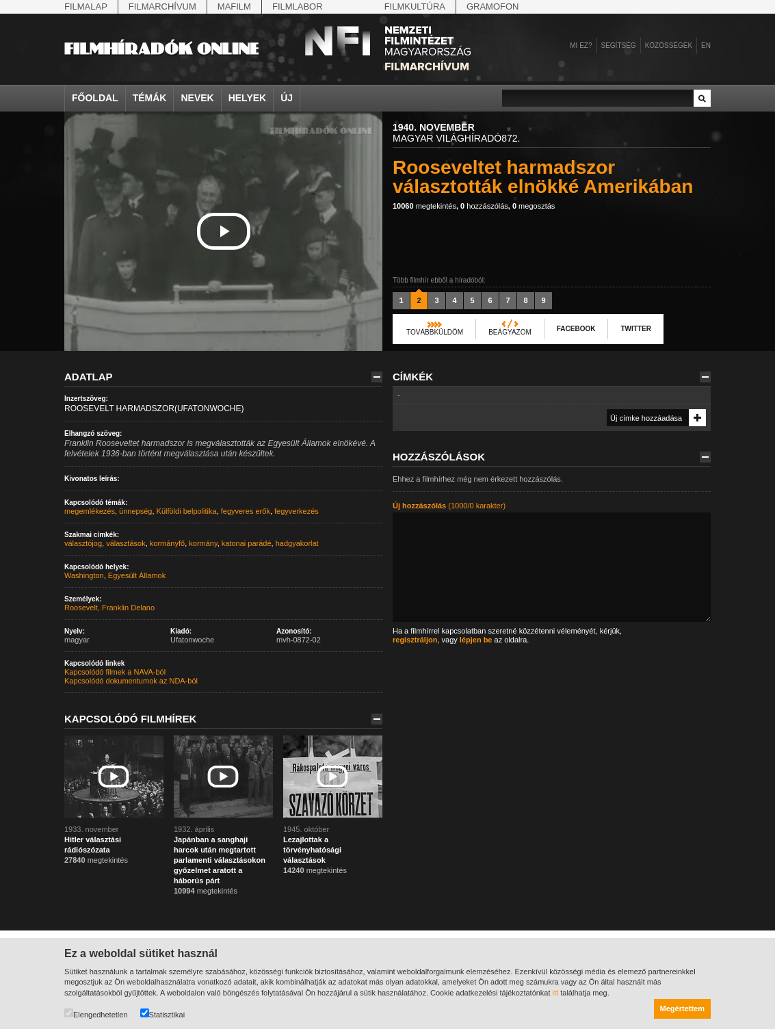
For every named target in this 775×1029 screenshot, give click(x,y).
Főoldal (95, 97)
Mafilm (234, 6)
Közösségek (668, 45)
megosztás (533, 206)
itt (556, 993)
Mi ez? (581, 45)
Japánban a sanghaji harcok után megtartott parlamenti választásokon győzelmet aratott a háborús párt (219, 860)
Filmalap (85, 6)
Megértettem (682, 1008)
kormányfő (167, 543)
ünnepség (135, 511)
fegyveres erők (245, 511)
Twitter (635, 329)
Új (286, 97)
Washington (84, 575)
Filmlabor (297, 6)
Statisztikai (162, 1013)
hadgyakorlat (297, 543)
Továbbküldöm (434, 332)
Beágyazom (509, 332)
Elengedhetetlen (96, 1013)
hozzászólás (484, 206)
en (706, 45)
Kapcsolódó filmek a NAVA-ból (115, 672)
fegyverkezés (296, 511)
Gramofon (493, 6)
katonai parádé (247, 543)
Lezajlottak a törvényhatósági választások (312, 849)
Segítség (618, 45)
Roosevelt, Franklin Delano (109, 607)
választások (125, 543)
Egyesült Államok (137, 575)
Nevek (197, 97)
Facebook (576, 329)
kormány (203, 543)
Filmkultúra (414, 6)
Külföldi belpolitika (187, 511)
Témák (150, 97)
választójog (83, 543)
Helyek (247, 97)
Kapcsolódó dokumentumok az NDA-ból (131, 681)
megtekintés (424, 206)
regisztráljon (415, 640)
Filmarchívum (162, 6)
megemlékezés (89, 511)
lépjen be (476, 640)
